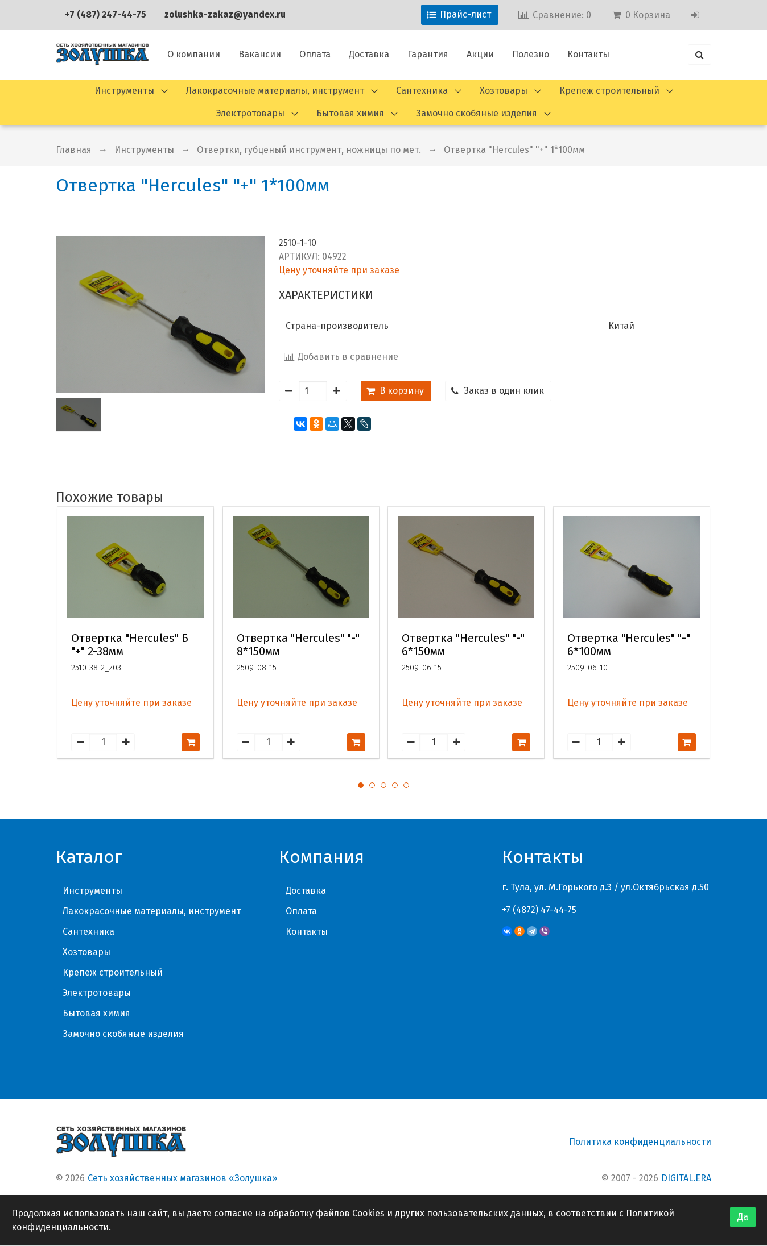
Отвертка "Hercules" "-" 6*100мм (628, 645)
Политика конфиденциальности (640, 1141)
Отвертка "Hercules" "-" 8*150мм (298, 645)
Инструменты (124, 90)
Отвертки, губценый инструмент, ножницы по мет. (309, 149)
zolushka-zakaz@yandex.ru (225, 14)
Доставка (369, 54)
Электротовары (250, 113)
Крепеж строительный (609, 90)
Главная (74, 149)
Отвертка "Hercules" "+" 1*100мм (514, 149)
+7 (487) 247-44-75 (105, 14)
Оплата (315, 54)
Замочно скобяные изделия (476, 113)
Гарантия (427, 54)
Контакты (588, 54)
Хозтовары (503, 90)
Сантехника (422, 90)
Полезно (530, 54)
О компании (193, 54)
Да (742, 1216)
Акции (480, 54)
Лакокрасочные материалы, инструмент (275, 90)
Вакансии (259, 54)
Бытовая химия (350, 113)
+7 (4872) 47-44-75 (539, 910)
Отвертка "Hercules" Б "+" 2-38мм (129, 645)
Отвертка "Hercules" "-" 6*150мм (463, 645)
